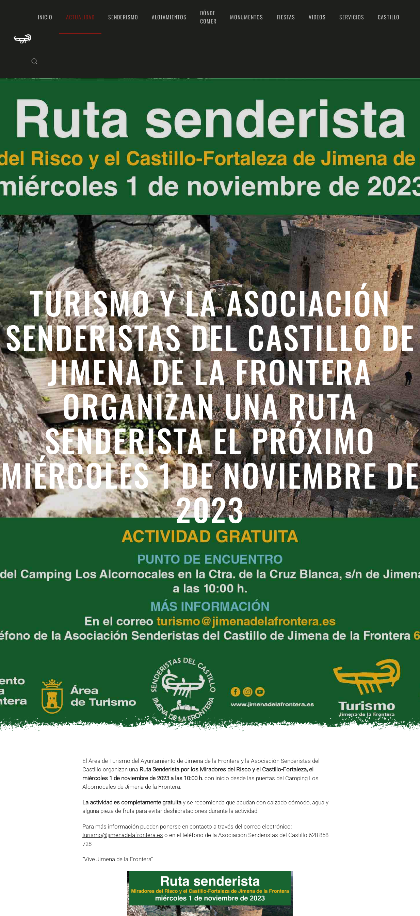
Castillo (389, 17)
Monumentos (246, 17)
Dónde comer (208, 17)
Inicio (45, 17)
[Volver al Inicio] (22, 39)
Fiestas (286, 17)
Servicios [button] (351, 17)
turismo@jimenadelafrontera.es (122, 835)
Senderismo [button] (123, 17)
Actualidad (80, 17)
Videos (317, 17)
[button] (34, 61)
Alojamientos (169, 17)
